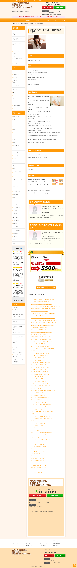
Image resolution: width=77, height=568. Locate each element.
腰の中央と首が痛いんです (37, 388)
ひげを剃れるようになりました (38, 451)
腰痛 (14, 129)
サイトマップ (16, 108)
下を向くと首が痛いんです (37, 441)
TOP (17, 20)
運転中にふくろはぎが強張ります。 (39, 329)
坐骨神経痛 (15, 135)
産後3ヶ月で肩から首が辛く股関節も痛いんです (41, 371)
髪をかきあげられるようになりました (39, 383)
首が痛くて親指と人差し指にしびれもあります (41, 336)
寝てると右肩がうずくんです (37, 409)
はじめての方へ (17, 85)
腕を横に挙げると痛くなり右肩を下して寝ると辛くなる (43, 322)
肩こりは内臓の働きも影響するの (38, 378)
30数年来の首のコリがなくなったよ (39, 350)
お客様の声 (38, 20)
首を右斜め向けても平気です (37, 425)
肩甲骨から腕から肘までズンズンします (40, 343)
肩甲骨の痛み (16, 220)
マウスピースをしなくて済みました (39, 402)
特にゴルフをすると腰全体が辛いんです (40, 334)
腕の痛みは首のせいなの (36, 420)
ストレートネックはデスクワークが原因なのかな (42, 341)
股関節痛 (15, 236)
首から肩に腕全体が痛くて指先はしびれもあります (42, 411)
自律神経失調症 (17, 230)
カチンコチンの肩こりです (37, 430)
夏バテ (14, 165)
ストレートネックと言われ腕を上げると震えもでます (43, 318)
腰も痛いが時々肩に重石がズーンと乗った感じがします (43, 390)
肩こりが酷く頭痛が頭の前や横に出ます (40, 301)
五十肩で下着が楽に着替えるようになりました (41, 304)
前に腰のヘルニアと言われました (38, 369)
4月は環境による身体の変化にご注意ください (18, 316)
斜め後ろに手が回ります (36, 437)
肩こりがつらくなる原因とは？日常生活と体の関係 (42, 299)
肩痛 (14, 243)
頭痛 (14, 239)
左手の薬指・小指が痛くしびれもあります (40, 465)
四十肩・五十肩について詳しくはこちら (46, 287)
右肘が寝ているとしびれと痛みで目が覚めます (41, 404)
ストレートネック (17, 148)
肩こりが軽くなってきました (37, 427)
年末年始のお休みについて (18, 341)
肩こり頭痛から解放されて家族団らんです (40, 434)
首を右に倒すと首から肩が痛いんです (39, 444)
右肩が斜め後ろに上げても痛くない (39, 381)
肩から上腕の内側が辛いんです (38, 357)
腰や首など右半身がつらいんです (38, 467)
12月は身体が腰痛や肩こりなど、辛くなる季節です (18, 347)
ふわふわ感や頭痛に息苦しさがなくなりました (41, 418)
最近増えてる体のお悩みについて (18, 322)
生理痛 (14, 122)
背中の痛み (15, 223)
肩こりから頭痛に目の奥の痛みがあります (40, 353)
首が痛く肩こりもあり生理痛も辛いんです (40, 439)
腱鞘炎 (14, 168)
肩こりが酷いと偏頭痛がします (38, 360)
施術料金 (28, 20)
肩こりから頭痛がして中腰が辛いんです (40, 392)
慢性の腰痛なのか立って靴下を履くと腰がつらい (42, 406)
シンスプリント (17, 176)
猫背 (14, 197)
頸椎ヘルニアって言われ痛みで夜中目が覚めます (42, 432)
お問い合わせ (16, 102)
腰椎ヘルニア (16, 217)
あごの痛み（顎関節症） (17, 172)
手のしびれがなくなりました (37, 453)
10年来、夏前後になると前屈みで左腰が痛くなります (43, 308)
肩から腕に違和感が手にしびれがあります (40, 446)
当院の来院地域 (17, 105)
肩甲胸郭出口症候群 (17, 213)
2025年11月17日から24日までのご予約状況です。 (18, 354)
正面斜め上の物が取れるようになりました (40, 374)
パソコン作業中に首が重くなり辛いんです (40, 367)
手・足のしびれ (17, 191)
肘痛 (14, 119)
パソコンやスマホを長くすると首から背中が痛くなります (44, 320)
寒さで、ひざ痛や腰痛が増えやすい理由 (18, 337)
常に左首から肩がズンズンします (38, 376)
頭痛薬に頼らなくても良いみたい (38, 458)
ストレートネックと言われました (38, 423)
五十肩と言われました (36, 455)
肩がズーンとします (35, 413)
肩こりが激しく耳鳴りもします (38, 472)
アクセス (49, 20)
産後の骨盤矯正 (17, 145)
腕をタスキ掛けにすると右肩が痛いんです (40, 346)
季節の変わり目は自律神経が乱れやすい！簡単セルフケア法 (18, 361)
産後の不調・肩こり (17, 226)
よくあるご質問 (17, 95)
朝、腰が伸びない (17, 332)
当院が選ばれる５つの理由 (18, 81)
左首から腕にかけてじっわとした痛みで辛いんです (42, 416)
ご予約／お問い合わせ (60, 20)
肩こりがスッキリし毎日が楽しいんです (40, 355)
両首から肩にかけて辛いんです (38, 448)
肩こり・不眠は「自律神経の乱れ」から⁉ (40, 315)
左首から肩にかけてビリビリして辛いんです (41, 385)
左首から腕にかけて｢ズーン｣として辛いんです (41, 339)
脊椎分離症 (15, 194)
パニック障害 (16, 152)
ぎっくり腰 (15, 155)
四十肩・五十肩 (19, 23)
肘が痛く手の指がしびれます (37, 460)
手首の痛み (15, 183)
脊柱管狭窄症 (16, 116)
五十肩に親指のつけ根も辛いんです (39, 395)
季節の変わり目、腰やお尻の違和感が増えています (18, 309)
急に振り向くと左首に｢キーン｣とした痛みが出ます (42, 325)
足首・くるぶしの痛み (18, 179)
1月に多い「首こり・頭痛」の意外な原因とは (18, 328)
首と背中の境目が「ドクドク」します (39, 311)
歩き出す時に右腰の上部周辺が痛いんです (40, 397)
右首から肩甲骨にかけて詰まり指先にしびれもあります (43, 313)
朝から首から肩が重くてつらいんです (39, 399)
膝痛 (14, 142)
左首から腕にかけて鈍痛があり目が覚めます (41, 362)
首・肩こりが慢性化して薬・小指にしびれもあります (43, 348)
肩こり (14, 132)
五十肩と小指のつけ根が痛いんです (39, 364)
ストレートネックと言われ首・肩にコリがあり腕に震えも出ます (45, 306)
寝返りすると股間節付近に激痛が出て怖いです (41, 332)
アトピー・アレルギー (18, 126)
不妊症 (14, 158)
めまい (14, 200)
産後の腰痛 (15, 233)
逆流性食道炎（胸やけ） (17, 187)
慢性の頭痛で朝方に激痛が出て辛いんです (40, 327)
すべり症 (15, 204)
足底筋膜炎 (15, 210)
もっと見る (15, 63)
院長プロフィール (17, 92)
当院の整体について (17, 74)
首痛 (14, 139)
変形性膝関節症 (17, 207)
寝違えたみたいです (35, 463)
